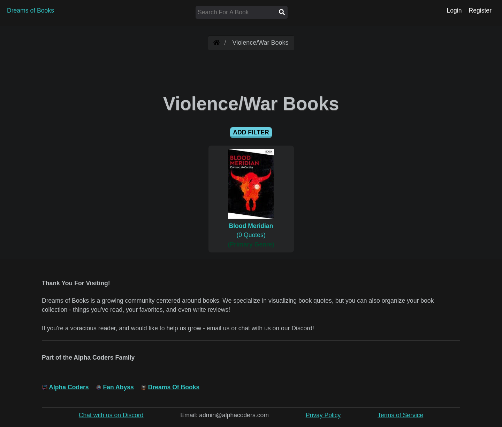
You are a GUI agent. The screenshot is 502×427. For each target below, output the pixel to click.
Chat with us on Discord (111, 415)
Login (454, 10)
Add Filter (251, 132)
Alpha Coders (69, 387)
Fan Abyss (118, 387)
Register (480, 10)
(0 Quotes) (251, 226)
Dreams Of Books (174, 387)
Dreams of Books (30, 10)
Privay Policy (323, 415)
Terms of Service (400, 415)
